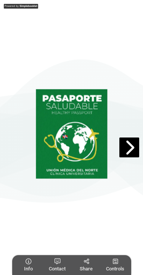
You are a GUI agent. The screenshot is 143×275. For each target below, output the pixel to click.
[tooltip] (28, 265)
